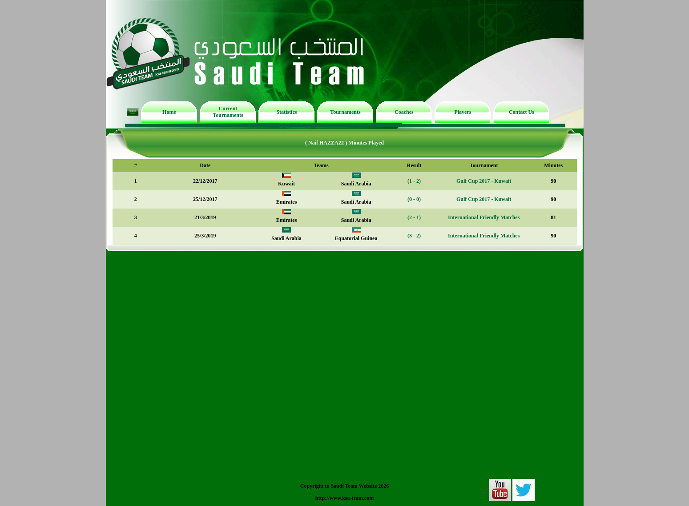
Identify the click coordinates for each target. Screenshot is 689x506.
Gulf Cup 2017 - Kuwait (483, 181)
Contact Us (521, 112)
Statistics (286, 112)
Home (169, 112)
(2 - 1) (414, 217)
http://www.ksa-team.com (344, 498)
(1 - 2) (414, 181)
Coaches (404, 112)
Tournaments (345, 112)
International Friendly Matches (484, 217)
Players (462, 112)
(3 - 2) (414, 236)
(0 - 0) (414, 199)
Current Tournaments (228, 111)
